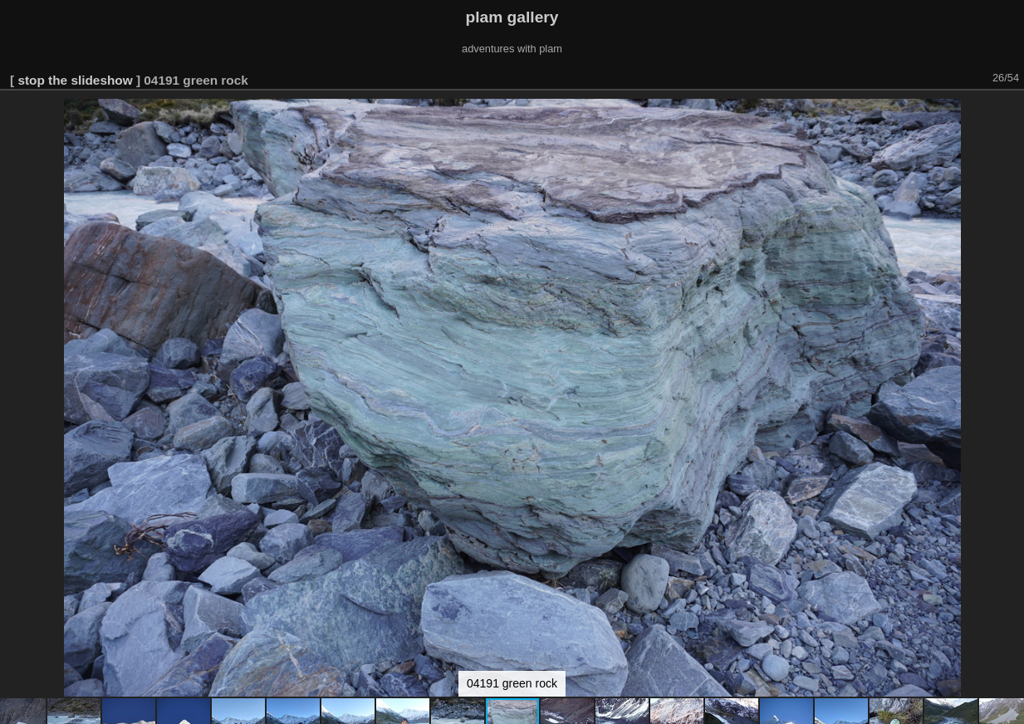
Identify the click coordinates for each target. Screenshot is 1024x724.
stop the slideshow (74, 80)
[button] (1009, 113)
